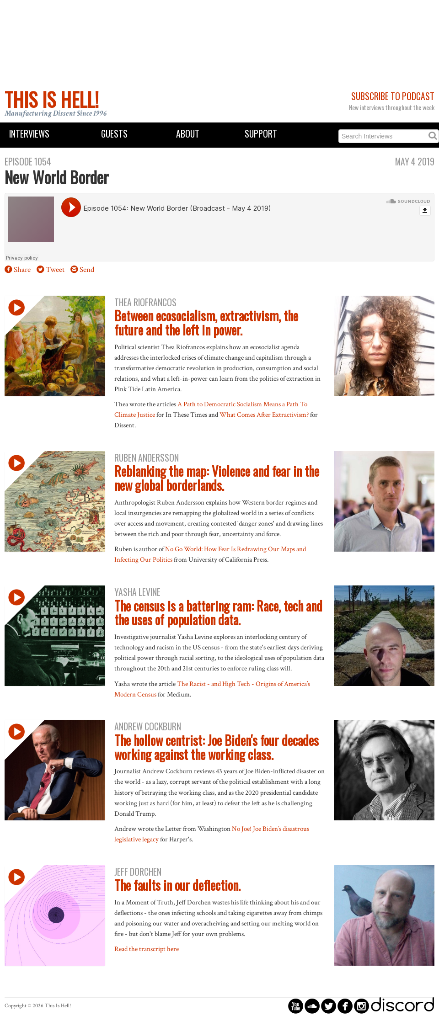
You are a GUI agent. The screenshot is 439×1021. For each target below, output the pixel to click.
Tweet (55, 270)
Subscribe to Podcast (392, 96)
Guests (114, 133)
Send (87, 270)
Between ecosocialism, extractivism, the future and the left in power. (206, 322)
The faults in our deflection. (177, 885)
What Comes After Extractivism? (264, 414)
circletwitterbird (328, 1006)
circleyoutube (295, 1006)
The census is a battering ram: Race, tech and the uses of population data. (218, 612)
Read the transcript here (146, 948)
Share (22, 270)
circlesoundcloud (312, 1006)
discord (402, 1006)
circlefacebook (345, 1006)
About (187, 133)
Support (261, 133)
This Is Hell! (52, 99)
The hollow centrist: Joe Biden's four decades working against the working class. (216, 747)
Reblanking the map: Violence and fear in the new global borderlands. (216, 478)
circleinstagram (361, 1006)
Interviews (29, 133)
